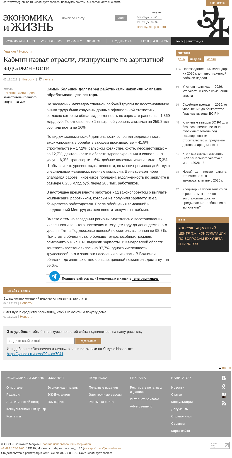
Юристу (74, 41)
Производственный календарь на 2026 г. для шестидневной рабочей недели (206, 73)
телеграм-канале (145, 278)
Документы (180, 409)
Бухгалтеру (51, 41)
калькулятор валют (152, 27)
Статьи (176, 394)
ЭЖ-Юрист (56, 402)
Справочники (181, 416)
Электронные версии (105, 394)
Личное (94, 41)
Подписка (122, 41)
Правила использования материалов (66, 444)
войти (180, 41)
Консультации (182, 402)
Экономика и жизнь (63, 387)
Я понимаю (217, 3)
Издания (56, 378)
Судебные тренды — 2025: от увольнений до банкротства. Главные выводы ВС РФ (205, 109)
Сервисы (178, 423)
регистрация (194, 41)
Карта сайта (180, 431)
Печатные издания (103, 387)
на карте (90, 448)
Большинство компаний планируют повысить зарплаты (45, 298)
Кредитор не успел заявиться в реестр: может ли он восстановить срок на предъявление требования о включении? (205, 198)
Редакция (13, 394)
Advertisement (141, 406)
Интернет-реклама (144, 399)
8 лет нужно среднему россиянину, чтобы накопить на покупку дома (54, 312)
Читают (184, 53)
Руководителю (20, 41)
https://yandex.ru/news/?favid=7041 (35, 354)
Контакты (13, 416)
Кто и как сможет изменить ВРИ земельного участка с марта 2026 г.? (203, 158)
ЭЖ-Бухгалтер (59, 394)
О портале (14, 387)
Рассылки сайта (101, 402)
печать (46, 79)
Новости (28, 79)
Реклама (138, 378)
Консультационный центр (26, 409)
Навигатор (181, 378)
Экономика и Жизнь (25, 378)
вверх (225, 368)
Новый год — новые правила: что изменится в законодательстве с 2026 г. (205, 176)
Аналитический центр (23, 402)
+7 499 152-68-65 (12, 448)
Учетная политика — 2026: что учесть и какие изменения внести (205, 91)
